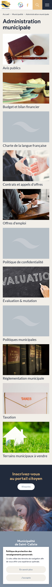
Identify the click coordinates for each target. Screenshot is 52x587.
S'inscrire (26, 487)
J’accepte (26, 578)
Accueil (6, 14)
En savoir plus (26, 569)
